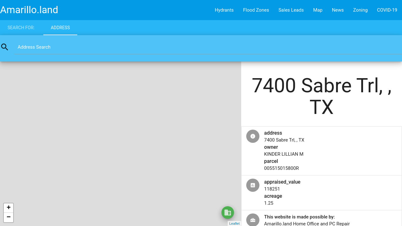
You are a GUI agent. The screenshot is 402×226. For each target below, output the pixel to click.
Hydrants (224, 10)
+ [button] (9, 208)
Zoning (360, 10)
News (338, 10)
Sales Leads (291, 10)
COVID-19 (387, 10)
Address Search (34, 47)
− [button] (9, 217)
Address (60, 27)
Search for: (21, 27)
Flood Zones (256, 10)
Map (318, 10)
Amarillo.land (29, 10)
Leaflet (234, 223)
